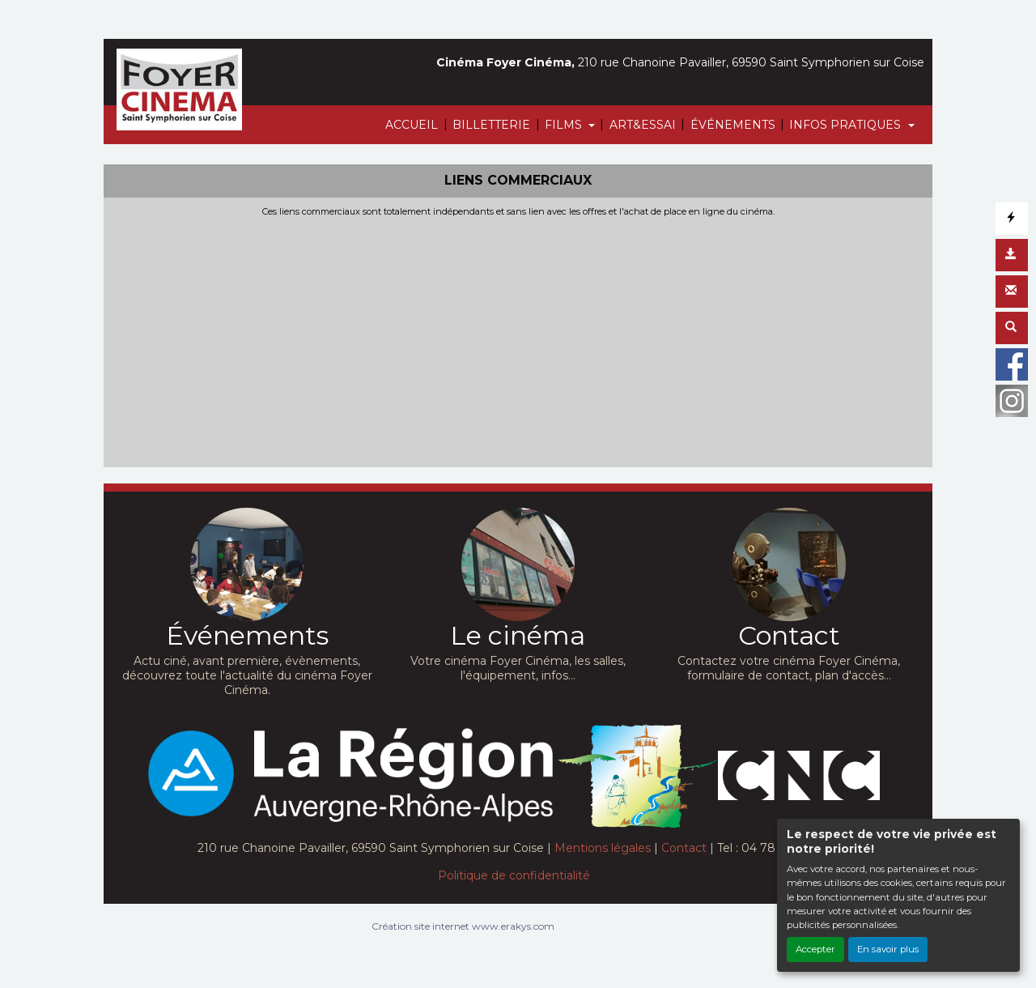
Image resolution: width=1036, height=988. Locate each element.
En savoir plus (888, 949)
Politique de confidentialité (514, 875)
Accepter (815, 949)
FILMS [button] (565, 124)
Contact (684, 848)
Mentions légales (602, 848)
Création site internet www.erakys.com (463, 926)
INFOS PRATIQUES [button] (846, 124)
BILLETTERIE (491, 124)
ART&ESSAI (642, 124)
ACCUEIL (411, 124)
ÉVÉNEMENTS (732, 124)
